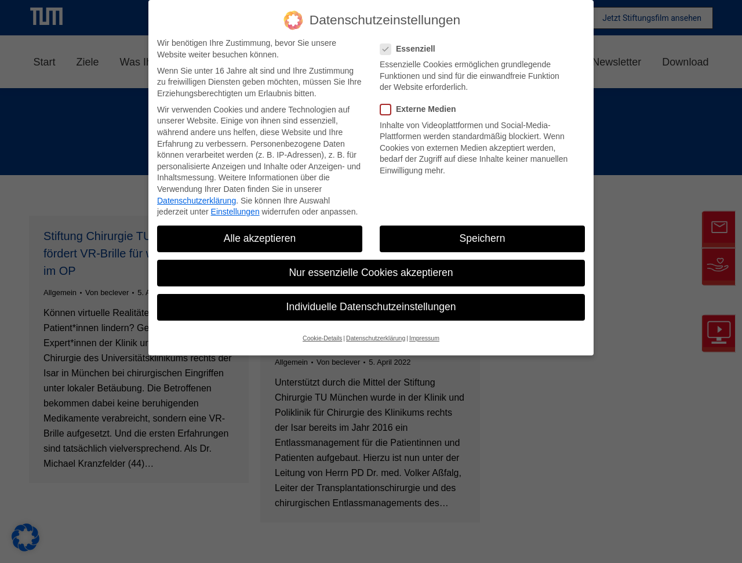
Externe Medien (421, 109)
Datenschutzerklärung (196, 200)
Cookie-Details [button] (322, 338)
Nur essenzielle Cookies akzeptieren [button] (371, 272)
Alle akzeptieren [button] (260, 238)
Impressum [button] (424, 338)
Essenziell (411, 49)
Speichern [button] (482, 238)
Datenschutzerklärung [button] (375, 338)
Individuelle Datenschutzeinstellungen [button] (371, 307)
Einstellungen (235, 211)
